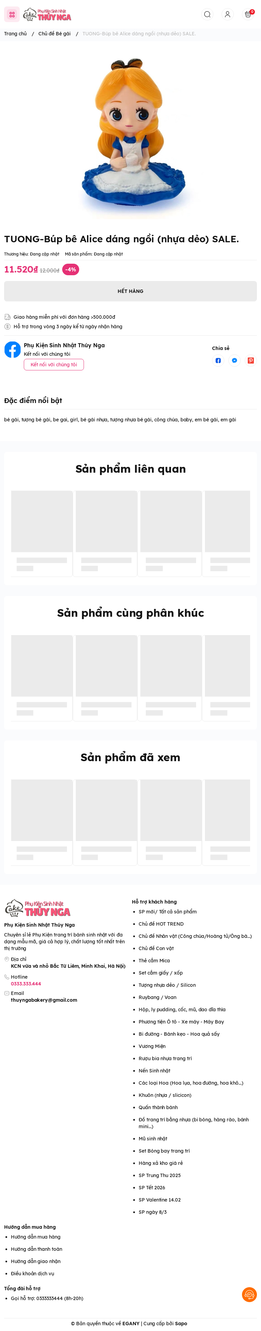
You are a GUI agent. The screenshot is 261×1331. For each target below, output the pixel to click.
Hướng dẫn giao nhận (35, 1261)
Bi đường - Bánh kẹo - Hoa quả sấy (179, 1034)
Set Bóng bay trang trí (164, 1151)
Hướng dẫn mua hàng (30, 1227)
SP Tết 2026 (152, 1188)
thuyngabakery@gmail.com (44, 1000)
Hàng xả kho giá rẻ (161, 1163)
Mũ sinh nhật (153, 1139)
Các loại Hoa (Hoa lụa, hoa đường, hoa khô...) (191, 1083)
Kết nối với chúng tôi (54, 365)
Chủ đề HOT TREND (161, 924)
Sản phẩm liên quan (130, 468)
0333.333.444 (26, 984)
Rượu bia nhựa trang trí (165, 1058)
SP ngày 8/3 (153, 1212)
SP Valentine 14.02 (160, 1200)
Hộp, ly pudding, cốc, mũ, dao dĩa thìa (182, 1009)
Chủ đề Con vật (156, 948)
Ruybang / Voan (157, 997)
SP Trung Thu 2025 (160, 1175)
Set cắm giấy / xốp (161, 973)
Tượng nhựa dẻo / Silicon (167, 985)
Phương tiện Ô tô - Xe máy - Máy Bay (181, 1022)
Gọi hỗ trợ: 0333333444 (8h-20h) (47, 1298)
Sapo (181, 1323)
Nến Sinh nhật (154, 1071)
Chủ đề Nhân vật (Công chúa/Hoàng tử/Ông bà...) (195, 936)
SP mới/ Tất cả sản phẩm (168, 912)
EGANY (131, 1323)
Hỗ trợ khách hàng (154, 902)
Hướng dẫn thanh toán (36, 1249)
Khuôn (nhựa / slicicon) (165, 1095)
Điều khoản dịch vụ (32, 1274)
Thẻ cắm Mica (154, 961)
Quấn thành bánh (158, 1107)
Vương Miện (152, 1046)
